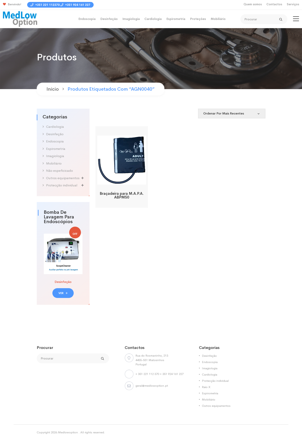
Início (53, 89)
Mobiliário (218, 19)
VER (63, 293)
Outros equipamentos (63, 178)
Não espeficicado (59, 171)
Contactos (274, 4)
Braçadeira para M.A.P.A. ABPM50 (122, 195)
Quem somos (253, 4)
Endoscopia (87, 19)
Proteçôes (198, 19)
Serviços (293, 4)
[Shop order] (231, 113)
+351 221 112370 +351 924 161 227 (60, 5)
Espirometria (175, 19)
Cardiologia (153, 19)
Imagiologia (131, 19)
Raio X (206, 387)
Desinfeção (109, 19)
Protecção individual (61, 185)
